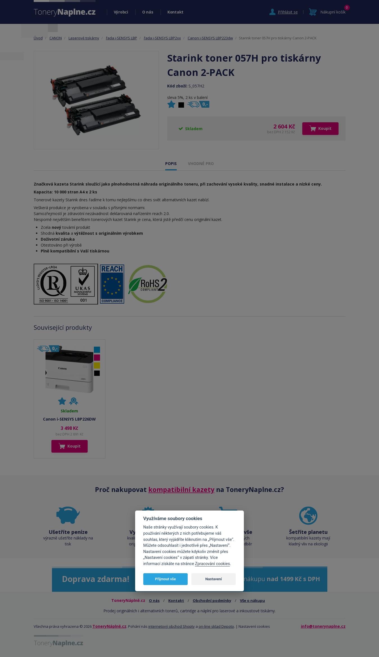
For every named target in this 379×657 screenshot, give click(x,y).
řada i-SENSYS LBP (121, 37)
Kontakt (175, 12)
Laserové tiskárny (84, 37)
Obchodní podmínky (212, 600)
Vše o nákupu (252, 600)
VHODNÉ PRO (201, 163)
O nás (147, 12)
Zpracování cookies (212, 563)
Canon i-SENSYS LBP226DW (69, 419)
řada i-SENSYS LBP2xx (162, 37)
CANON (55, 37)
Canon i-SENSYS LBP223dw (210, 37)
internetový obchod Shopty (171, 626)
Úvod (38, 37)
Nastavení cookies (254, 626)
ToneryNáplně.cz (109, 626)
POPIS (171, 163)
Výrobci (121, 12)
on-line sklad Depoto (216, 626)
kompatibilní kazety (181, 489)
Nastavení (213, 579)
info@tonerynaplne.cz (323, 626)
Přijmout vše (165, 579)
